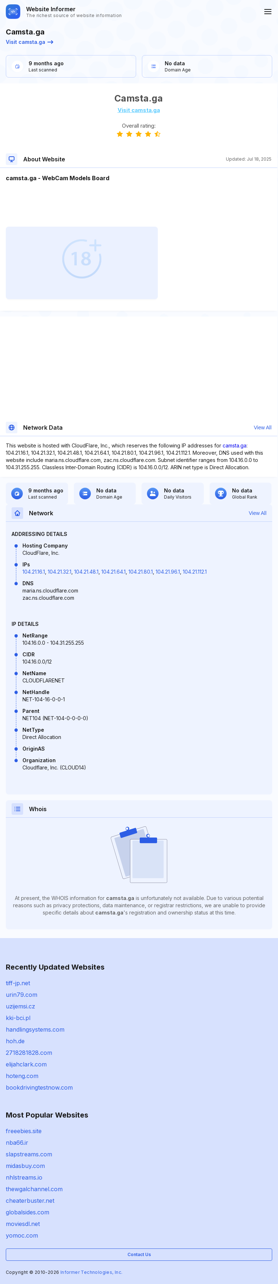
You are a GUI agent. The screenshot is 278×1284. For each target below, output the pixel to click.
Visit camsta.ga (29, 42)
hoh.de (15, 1041)
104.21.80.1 (141, 572)
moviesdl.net (23, 1223)
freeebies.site (24, 1131)
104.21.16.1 (33, 572)
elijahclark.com (26, 1064)
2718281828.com (29, 1052)
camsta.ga (235, 445)
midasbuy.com (25, 1165)
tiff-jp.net (18, 983)
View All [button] (262, 427)
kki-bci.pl (18, 1017)
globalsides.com (27, 1212)
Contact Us (139, 1254)
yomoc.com (22, 1235)
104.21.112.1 (195, 572)
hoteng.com (22, 1075)
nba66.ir (17, 1142)
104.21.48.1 (86, 572)
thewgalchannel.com (34, 1189)
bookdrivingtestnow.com (39, 1087)
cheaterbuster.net (30, 1200)
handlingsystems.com (35, 1029)
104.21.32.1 (59, 572)
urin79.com (21, 994)
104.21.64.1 (113, 572)
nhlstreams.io (24, 1177)
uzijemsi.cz (20, 1006)
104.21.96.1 (168, 572)
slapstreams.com (29, 1154)
